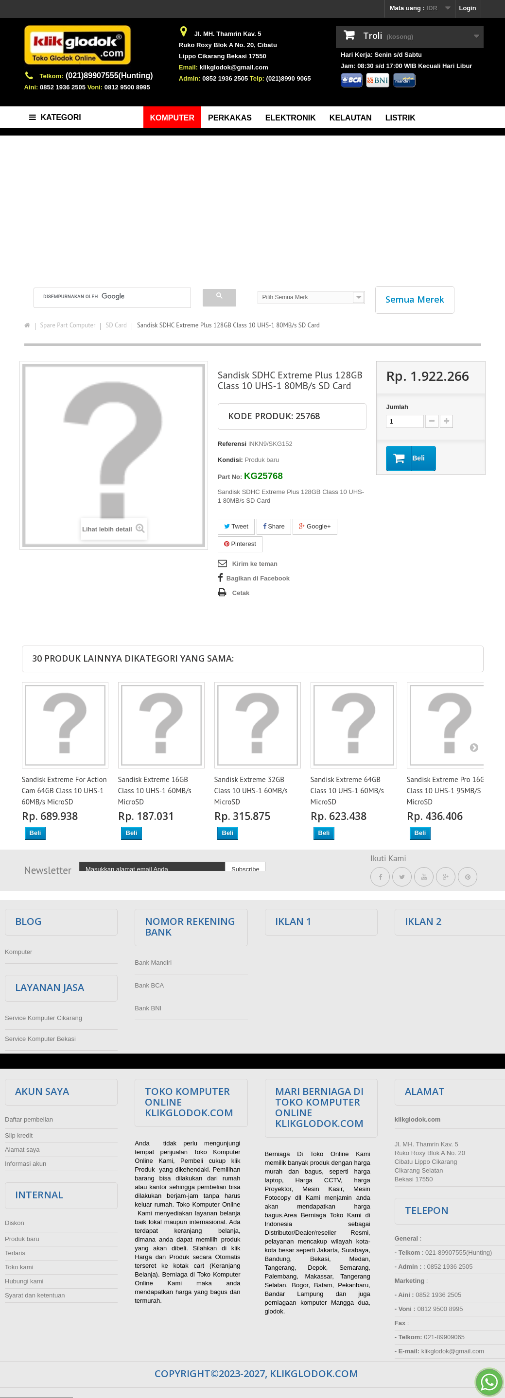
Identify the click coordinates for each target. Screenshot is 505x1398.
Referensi (232, 443)
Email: (188, 67)
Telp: (257, 78)
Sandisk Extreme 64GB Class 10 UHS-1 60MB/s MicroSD (347, 790)
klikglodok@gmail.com (233, 67)
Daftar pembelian (29, 1119)
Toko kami (19, 1267)
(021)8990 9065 (288, 78)
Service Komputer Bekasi (40, 1038)
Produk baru (22, 1239)
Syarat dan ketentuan (35, 1295)
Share (274, 526)
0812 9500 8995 (127, 87)
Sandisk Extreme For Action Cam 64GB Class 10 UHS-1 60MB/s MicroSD (64, 790)
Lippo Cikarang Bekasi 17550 (222, 56)
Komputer (18, 951)
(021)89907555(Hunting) (109, 75)
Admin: (190, 78)
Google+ (315, 526)
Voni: (95, 87)
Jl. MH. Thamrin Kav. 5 (227, 33)
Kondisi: (230, 459)
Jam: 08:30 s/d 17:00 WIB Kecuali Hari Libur (406, 65)
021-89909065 (444, 1337)
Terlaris (15, 1253)
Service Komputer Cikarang (43, 1018)
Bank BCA (149, 985)
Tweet (236, 526)
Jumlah (397, 406)
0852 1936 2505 (63, 87)
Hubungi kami (24, 1281)
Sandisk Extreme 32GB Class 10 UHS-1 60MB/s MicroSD (251, 790)
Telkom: (52, 76)
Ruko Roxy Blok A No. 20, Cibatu (228, 45)
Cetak (240, 593)
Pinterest (240, 543)
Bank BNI (148, 1008)
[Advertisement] (253, 206)
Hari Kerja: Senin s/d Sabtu (381, 54)
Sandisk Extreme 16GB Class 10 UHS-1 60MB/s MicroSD (155, 790)
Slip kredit (19, 1135)
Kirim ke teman (255, 563)
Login (467, 8)
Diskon (14, 1223)
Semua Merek (414, 299)
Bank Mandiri (153, 962)
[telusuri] (106, 296)
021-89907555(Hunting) (458, 1252)
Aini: (31, 87)
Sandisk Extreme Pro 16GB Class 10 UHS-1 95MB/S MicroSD (448, 790)
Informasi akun (25, 1163)
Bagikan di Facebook (258, 578)
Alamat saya (22, 1149)
